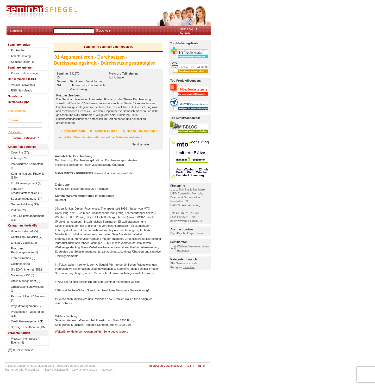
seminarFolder (110, 46)
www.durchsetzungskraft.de (114, 173)
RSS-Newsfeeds (20, 90)
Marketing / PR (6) (22, 275)
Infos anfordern (74, 130)
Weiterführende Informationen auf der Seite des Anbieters (103, 137)
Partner (200, 365)
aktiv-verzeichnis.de (84, 369)
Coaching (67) (20, 152)
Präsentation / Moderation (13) (27, 313)
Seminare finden (19, 44)
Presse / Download (21, 84)
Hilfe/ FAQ (186, 28)
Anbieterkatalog (19, 56)
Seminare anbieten (20, 67)
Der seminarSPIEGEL (22, 79)
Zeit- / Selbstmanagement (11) (27, 217)
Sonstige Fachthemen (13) (28, 327)
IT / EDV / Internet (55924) (28, 269)
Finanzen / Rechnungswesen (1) (24, 250)
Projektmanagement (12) (26, 306)
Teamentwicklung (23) (25, 204)
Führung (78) (19, 158)
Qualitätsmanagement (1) (27, 321)
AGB (189, 365)
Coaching (189, 267)
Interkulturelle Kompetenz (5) (27, 165)
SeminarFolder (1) (21, 61)
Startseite (16, 30)
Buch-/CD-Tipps (18, 101)
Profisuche (16, 50)
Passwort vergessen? (25, 137)
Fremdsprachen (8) (23, 258)
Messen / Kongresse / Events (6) (25, 340)
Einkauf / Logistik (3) (24, 242)
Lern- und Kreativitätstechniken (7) (26, 190)
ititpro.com (107, 369)
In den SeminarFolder (142, 130)
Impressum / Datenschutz (165, 365)
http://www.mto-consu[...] (186, 220)
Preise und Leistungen (24, 73)
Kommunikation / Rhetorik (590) (27, 175)
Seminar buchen (106, 130)
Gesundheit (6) (20, 263)
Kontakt (185, 32)
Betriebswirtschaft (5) (24, 231)
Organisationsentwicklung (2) (27, 288)
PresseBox (32, 369)
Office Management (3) (25, 281)
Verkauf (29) (19, 210)
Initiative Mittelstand (55, 369)
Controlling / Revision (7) (26, 236)
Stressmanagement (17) (26, 198)
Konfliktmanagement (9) (26, 183)
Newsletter (15, 96)
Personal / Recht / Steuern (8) (28, 298)
